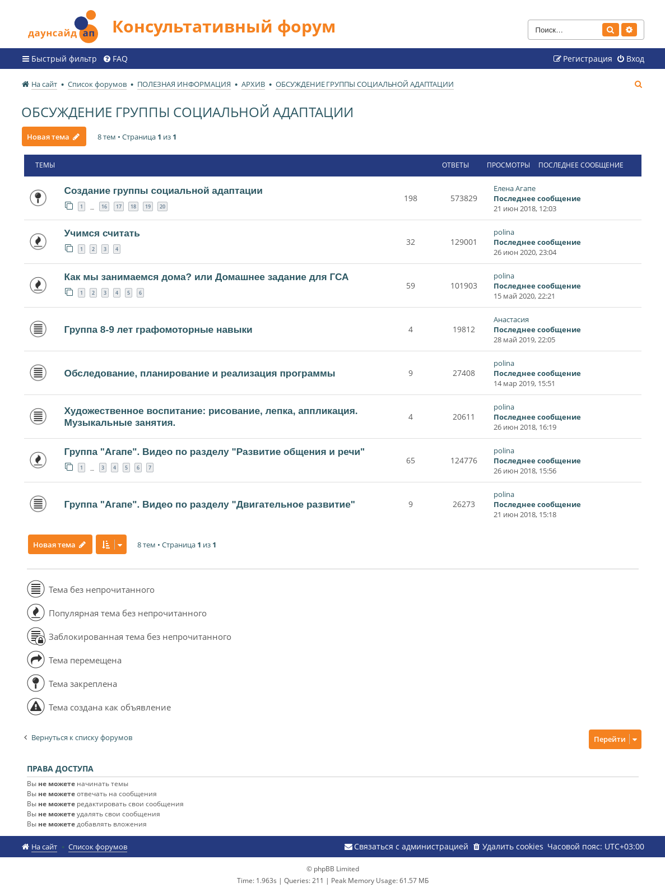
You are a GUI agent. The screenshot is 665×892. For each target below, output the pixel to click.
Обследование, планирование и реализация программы (200, 373)
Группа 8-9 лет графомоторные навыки (158, 329)
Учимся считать (102, 233)
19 (148, 206)
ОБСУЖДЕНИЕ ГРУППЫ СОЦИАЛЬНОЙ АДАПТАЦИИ (187, 112)
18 (133, 206)
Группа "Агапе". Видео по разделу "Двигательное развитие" (210, 504)
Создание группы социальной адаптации (163, 190)
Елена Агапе (515, 188)
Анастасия (511, 319)
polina (504, 232)
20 (162, 206)
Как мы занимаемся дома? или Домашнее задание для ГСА (206, 276)
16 (104, 206)
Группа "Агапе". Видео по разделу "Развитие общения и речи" (214, 451)
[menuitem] (115, 59)
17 (119, 206)
